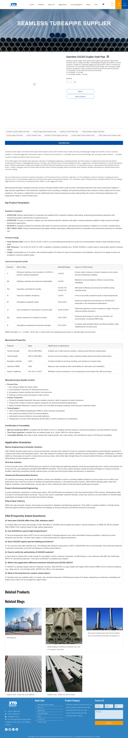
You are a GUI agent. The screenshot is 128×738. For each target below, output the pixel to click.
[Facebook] (6, 729)
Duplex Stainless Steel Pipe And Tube (78, 707)
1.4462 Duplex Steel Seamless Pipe (109, 135)
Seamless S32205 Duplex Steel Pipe (17, 132)
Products (41, 4)
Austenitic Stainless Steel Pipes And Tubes (79, 705)
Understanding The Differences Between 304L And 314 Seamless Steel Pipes (63, 648)
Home (32, 4)
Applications (63, 4)
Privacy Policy (42, 722)
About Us (51, 4)
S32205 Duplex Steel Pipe (14, 135)
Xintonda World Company (74, 716)
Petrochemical (11, 638)
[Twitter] (13, 729)
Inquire (80, 91)
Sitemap (97, 737)
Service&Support (77, 4)
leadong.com (90, 737)
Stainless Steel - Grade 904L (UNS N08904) (20, 695)
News (89, 4)
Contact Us (41, 719)
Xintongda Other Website (46, 705)
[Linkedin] (9, 729)
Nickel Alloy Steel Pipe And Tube (76, 710)
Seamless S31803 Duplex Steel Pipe (56, 135)
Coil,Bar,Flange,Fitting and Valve (76, 713)
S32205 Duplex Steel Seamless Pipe (44, 132)
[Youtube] (17, 729)
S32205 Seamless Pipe (33, 135)
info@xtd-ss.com (13, 717)
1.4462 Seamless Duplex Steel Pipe (93, 132)
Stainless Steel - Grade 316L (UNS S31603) (61, 695)
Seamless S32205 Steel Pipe (69, 132)
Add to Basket (80, 96)
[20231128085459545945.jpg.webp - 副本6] (64, 30)
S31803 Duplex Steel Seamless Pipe (82, 135)
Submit (109, 723)
